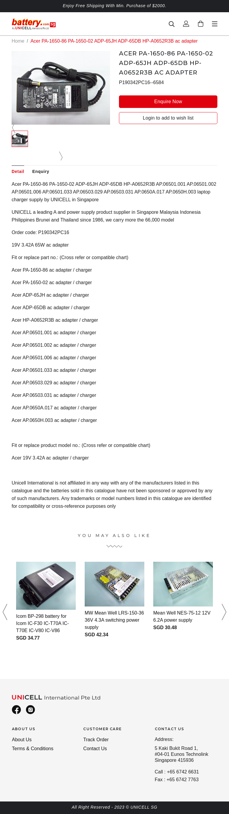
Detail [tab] (18, 171)
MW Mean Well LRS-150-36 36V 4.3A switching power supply (114, 620)
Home (18, 41)
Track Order (96, 739)
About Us (22, 739)
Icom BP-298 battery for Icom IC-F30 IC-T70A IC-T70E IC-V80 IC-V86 (42, 623)
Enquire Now (168, 101)
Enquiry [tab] (40, 171)
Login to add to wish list (168, 117)
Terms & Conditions (32, 748)
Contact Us (95, 748)
